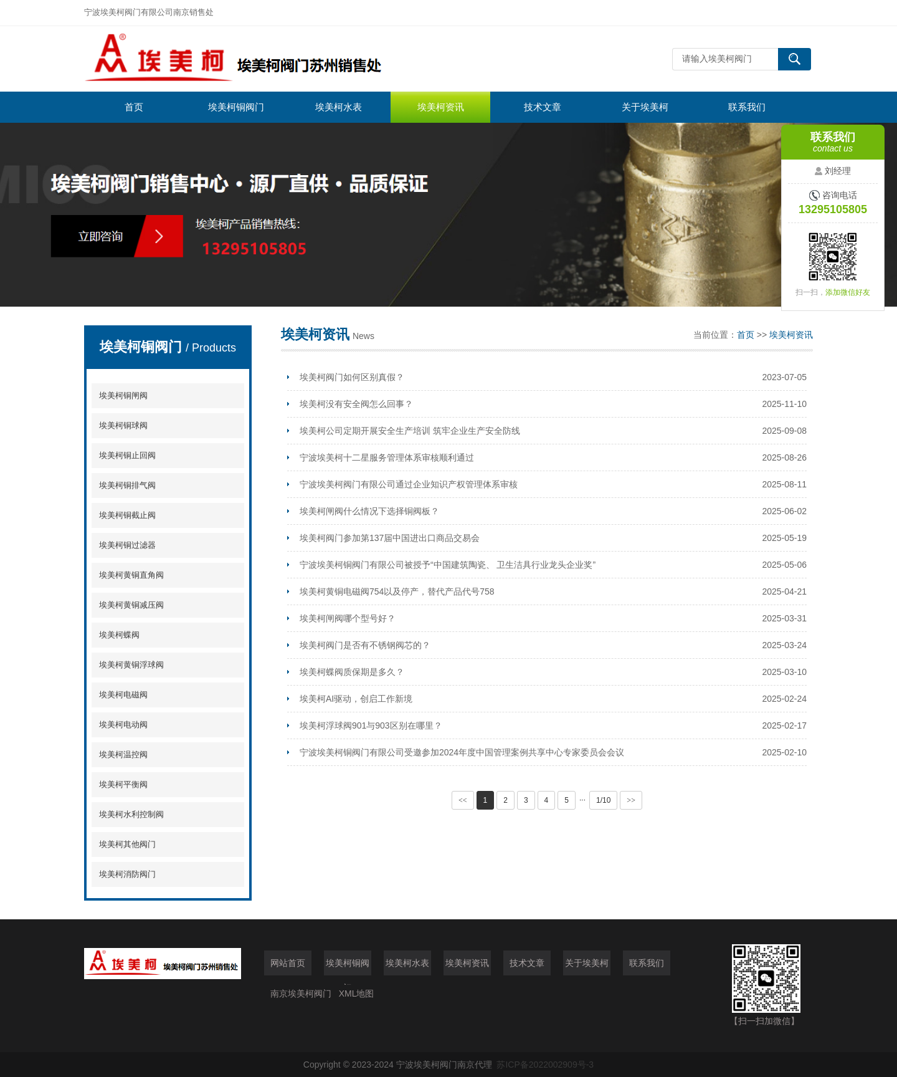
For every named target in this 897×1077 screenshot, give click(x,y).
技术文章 (542, 107)
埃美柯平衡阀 (123, 784)
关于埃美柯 (645, 107)
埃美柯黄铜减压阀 (131, 605)
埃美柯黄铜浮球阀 (131, 664)
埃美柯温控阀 (123, 754)
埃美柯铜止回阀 (127, 455)
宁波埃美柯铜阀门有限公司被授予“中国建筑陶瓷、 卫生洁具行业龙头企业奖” (448, 565)
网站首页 (287, 963)
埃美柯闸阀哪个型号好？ (348, 618)
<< (462, 800)
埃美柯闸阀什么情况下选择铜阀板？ (369, 511)
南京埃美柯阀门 (300, 993)
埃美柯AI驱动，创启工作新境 (356, 699)
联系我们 (747, 107)
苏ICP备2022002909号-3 (545, 1065)
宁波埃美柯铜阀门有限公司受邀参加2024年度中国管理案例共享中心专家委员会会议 (462, 752)
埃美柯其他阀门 (127, 844)
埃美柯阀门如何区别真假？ (352, 377)
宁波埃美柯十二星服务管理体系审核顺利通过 (387, 457)
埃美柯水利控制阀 (131, 814)
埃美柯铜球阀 (123, 425)
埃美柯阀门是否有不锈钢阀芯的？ (365, 645)
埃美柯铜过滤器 (127, 545)
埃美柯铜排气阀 (127, 485)
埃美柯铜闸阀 (123, 395)
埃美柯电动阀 (123, 724)
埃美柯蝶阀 (119, 634)
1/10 (603, 800)
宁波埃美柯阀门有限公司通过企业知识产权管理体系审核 (409, 484)
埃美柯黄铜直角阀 (131, 575)
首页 (134, 107)
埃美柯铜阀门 (236, 107)
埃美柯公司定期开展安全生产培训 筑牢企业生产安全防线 (410, 431)
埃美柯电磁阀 (123, 694)
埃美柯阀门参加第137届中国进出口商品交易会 (390, 538)
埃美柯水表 (338, 107)
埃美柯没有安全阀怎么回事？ (356, 404)
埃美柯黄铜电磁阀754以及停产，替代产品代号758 (397, 591)
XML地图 (356, 993)
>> (631, 800)
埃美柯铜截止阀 (127, 515)
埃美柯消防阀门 (127, 874)
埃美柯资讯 (440, 107)
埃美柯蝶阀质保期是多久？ (352, 672)
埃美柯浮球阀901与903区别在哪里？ (371, 725)
